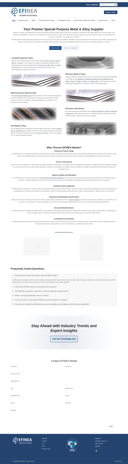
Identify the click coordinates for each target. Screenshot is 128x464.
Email (13, 403)
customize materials (74, 199)
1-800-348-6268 (94, 4)
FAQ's (43, 446)
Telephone (68, 403)
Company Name (16, 373)
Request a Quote (55, 48)
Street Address (15, 381)
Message (14, 410)
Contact (88, 4)
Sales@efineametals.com (101, 441)
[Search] (108, 4)
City (12, 388)
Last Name (68, 366)
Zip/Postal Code (15, 395)
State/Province (69, 388)
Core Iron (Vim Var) (42, 133)
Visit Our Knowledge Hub (64, 339)
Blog (43, 443)
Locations (44, 441)
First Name (14, 366)
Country (67, 395)
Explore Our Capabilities (70, 48)
